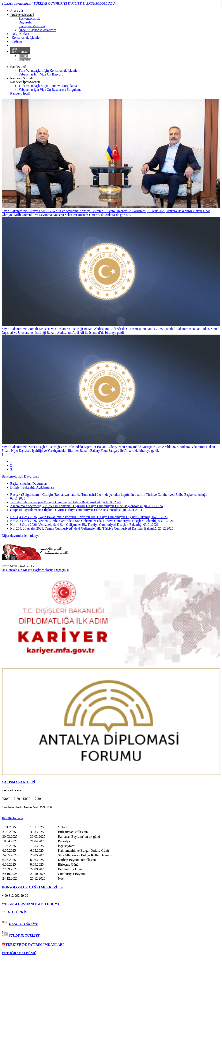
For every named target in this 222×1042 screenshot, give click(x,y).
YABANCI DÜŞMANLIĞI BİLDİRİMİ (30, 904)
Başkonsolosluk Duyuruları (20, 476)
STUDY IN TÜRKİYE (24, 935)
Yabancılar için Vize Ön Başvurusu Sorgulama (50, 89)
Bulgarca (25, 59)
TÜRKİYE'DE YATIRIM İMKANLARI (33, 944)
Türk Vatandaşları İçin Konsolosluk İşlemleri (49, 70)
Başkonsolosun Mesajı (17, 570)
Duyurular (26, 22)
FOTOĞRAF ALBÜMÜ (19, 953)
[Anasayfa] (16, 10)
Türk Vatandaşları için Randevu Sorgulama (48, 86)
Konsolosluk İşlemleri (27, 37)
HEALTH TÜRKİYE (23, 924)
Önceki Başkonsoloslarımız (37, 30)
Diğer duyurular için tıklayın (22, 535)
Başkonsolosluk (22, 14)
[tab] (111, 782)
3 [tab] (11, 469)
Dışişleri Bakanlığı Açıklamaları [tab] (32, 487)
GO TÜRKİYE (19, 912)
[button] (111, 818)
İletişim (17, 41)
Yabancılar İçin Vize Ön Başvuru (41, 74)
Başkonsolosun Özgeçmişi (51, 570)
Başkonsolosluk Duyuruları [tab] (28, 483)
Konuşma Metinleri (32, 26)
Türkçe (20, 50)
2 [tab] (11, 465)
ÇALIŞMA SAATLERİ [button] (18, 782)
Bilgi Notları (20, 34)
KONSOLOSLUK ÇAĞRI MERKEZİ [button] (32, 887)
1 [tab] (11, 461)
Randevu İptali (20, 93)
